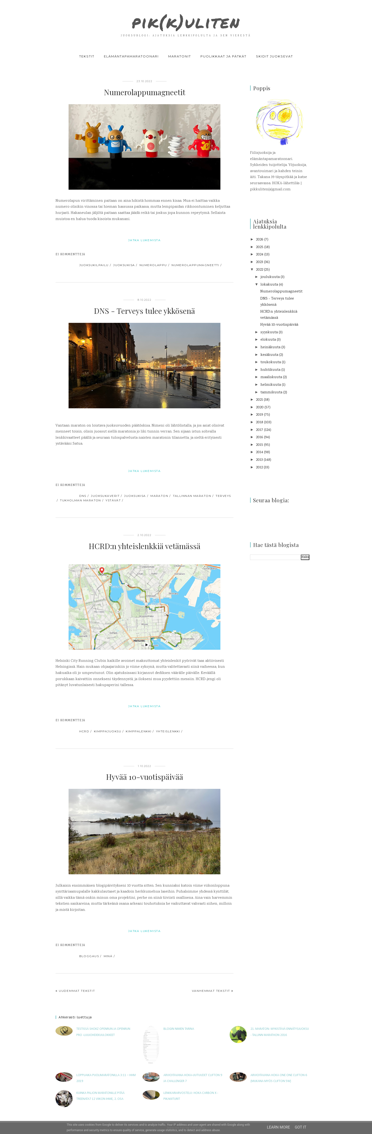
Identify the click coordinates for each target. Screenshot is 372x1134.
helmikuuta (270, 385)
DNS (82, 496)
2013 (259, 460)
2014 (259, 452)
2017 (259, 430)
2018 (259, 422)
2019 (259, 415)
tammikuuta (271, 392)
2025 (259, 247)
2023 (259, 262)
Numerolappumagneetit (144, 92)
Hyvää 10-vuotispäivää (144, 777)
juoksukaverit (105, 496)
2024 (259, 254)
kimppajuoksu (107, 731)
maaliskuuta (271, 377)
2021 (259, 400)
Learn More (278, 1127)
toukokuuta (270, 362)
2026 (259, 239)
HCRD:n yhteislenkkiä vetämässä (144, 546)
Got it (300, 1127)
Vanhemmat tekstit (211, 991)
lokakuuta (269, 284)
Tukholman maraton (80, 500)
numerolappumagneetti (195, 265)
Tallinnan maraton (192, 496)
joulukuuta (270, 277)
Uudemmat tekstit (77, 991)
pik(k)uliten (186, 20)
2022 (259, 270)
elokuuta (268, 340)
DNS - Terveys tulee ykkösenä (144, 311)
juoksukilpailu (94, 265)
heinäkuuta (270, 347)
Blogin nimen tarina (178, 1029)
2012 (259, 467)
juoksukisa (124, 265)
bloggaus (89, 956)
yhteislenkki (168, 731)
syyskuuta (269, 332)
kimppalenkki (138, 731)
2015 (259, 445)
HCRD (84, 731)
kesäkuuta (269, 355)
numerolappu (153, 265)
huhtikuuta (270, 370)
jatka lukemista (144, 240)
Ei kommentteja (70, 254)
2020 (260, 407)
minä (108, 956)
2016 (259, 437)
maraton (159, 496)
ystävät (113, 500)
